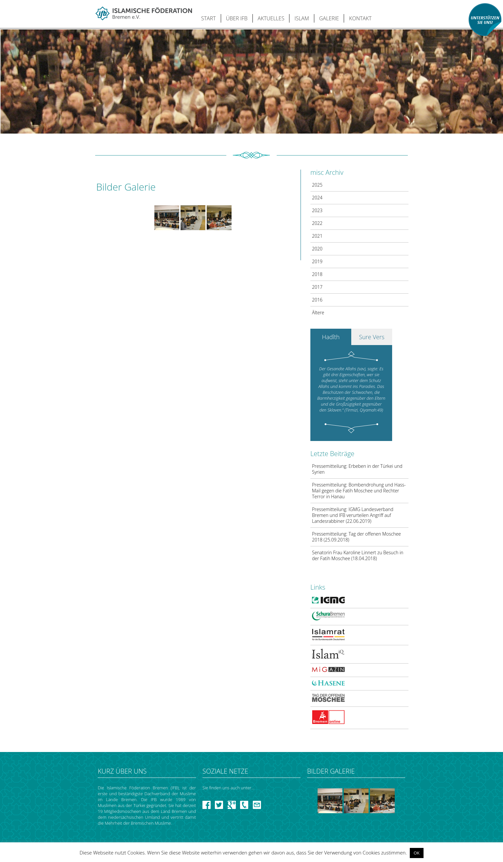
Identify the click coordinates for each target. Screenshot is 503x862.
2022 (317, 223)
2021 (317, 236)
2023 (317, 210)
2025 (317, 185)
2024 (317, 197)
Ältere (318, 312)
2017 (317, 287)
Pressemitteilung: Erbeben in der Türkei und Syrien (357, 469)
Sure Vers (372, 337)
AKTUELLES (271, 18)
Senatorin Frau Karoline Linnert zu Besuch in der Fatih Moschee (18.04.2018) (357, 555)
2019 (317, 261)
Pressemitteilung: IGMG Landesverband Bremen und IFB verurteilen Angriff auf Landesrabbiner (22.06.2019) (352, 515)
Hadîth (331, 337)
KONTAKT (360, 18)
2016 (317, 300)
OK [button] (417, 853)
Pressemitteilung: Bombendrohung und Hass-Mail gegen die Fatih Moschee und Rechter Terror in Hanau (359, 491)
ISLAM (301, 18)
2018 (317, 274)
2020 (317, 249)
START (208, 18)
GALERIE (329, 18)
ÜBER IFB (237, 18)
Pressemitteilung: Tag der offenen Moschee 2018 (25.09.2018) (356, 537)
